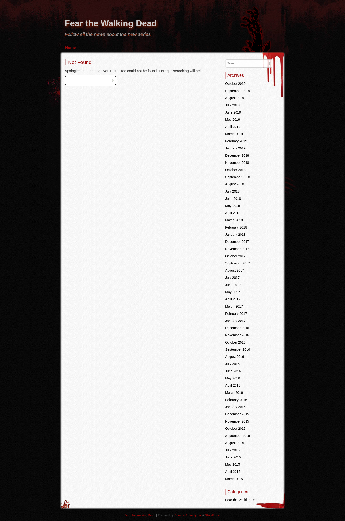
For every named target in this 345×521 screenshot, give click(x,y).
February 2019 (236, 141)
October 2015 (235, 428)
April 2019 (232, 127)
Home (70, 48)
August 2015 (234, 443)
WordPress (212, 515)
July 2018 (232, 191)
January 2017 (235, 321)
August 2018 (234, 184)
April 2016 (232, 385)
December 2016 (237, 328)
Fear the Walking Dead (111, 23)
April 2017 (232, 299)
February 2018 (236, 227)
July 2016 (232, 364)
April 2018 (232, 213)
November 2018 (237, 163)
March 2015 (234, 479)
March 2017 (234, 306)
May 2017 (232, 292)
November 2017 (237, 249)
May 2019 (232, 119)
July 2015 (232, 450)
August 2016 (234, 357)
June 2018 (233, 198)
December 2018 (237, 155)
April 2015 (232, 472)
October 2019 (235, 84)
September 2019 (237, 91)
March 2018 (234, 220)
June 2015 (233, 457)
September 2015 (237, 436)
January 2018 (235, 234)
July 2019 (232, 105)
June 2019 (233, 112)
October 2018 (235, 170)
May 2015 (232, 464)
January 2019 (235, 148)
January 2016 (235, 407)
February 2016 (236, 400)
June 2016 (233, 371)
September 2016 (237, 349)
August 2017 (234, 270)
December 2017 (237, 242)
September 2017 (237, 263)
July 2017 (232, 278)
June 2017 (233, 285)
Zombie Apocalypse (188, 515)
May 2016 (232, 378)
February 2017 (236, 313)
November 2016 (237, 335)
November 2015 (237, 421)
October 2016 (235, 342)
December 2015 (237, 414)
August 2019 (234, 98)
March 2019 (234, 134)
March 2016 (234, 393)
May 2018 (232, 206)
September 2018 (237, 177)
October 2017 (235, 256)
